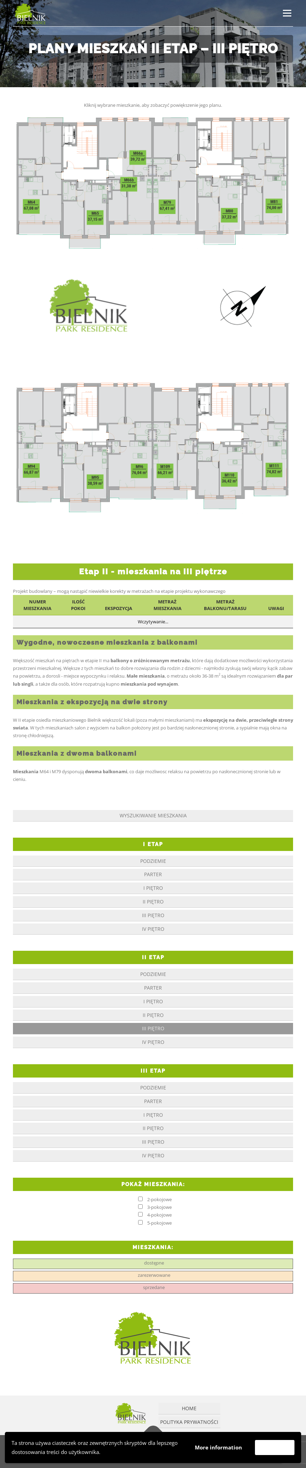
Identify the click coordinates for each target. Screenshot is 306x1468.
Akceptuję (274, 1447)
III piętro (153, 915)
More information (218, 1447)
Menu (287, 13)
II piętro (153, 901)
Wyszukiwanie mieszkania (153, 815)
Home (189, 1408)
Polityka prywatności (189, 1422)
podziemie (153, 861)
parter (153, 874)
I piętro (153, 888)
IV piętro (153, 929)
